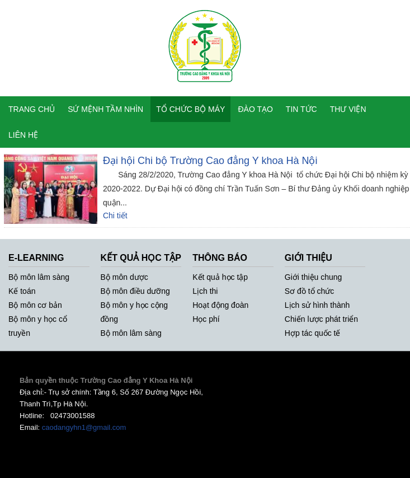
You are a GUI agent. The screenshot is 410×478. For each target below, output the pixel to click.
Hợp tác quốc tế (313, 333)
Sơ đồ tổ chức (309, 291)
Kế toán (21, 291)
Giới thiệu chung (313, 277)
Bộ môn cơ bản (35, 305)
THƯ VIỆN (348, 109)
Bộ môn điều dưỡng (135, 291)
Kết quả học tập (220, 277)
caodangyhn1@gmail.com (84, 427)
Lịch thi (205, 291)
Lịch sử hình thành (317, 305)
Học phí (205, 319)
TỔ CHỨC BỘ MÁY (190, 109)
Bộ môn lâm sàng (38, 277)
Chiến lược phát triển (321, 319)
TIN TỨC (301, 109)
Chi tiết (115, 215)
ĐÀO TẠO (255, 109)
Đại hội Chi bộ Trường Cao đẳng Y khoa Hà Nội (210, 160)
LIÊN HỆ (23, 134)
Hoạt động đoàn (220, 305)
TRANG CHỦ (31, 109)
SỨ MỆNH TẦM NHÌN (105, 109)
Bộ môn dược (124, 277)
